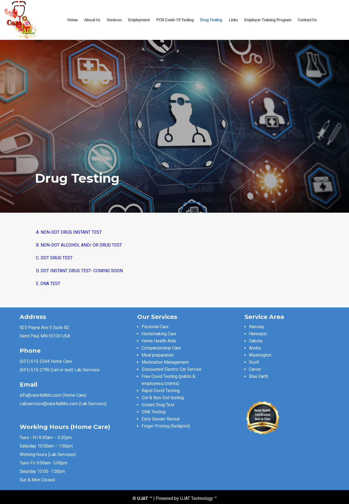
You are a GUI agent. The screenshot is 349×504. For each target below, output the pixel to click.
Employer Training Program (267, 19)
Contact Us (307, 19)
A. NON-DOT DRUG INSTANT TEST (68, 232)
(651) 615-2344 (35, 361)
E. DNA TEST (47, 283)
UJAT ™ (145, 498)
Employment (139, 19)
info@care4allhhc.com (40, 395)
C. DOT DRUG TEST (54, 257)
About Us (92, 19)
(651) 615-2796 (35, 369)
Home (72, 19)
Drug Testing (211, 19)
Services (114, 19)
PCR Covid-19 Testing (175, 19)
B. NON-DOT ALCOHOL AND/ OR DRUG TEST (78, 245)
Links (233, 19)
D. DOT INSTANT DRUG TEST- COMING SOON (79, 270)
